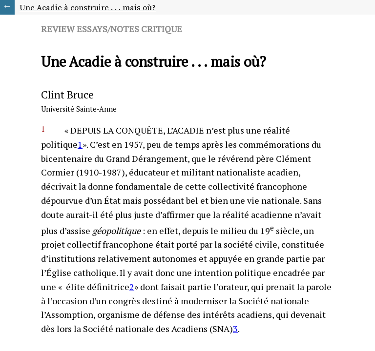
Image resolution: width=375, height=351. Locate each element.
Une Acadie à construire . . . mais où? (88, 7)
